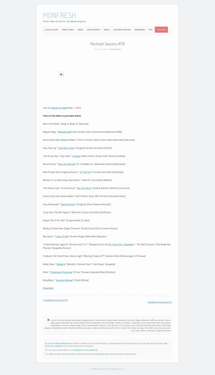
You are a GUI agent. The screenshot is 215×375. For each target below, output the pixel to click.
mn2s (83, 325)
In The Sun (85, 172)
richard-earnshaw (75, 328)
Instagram (78, 350)
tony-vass (158, 328)
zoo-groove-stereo (163, 330)
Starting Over (68, 204)
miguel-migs (75, 325)
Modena (61, 264)
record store (69, 354)
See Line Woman (67, 164)
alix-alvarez (65, 320)
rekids (64, 328)
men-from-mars (153, 322)
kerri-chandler (108, 322)
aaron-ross (55, 320)
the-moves (131, 328)
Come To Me (62, 236)
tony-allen (148, 328)
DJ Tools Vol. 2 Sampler (121, 244)
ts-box (117, 328)
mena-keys (165, 322)
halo (71, 322)
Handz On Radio (59, 107)
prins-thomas (136, 325)
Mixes (80, 29)
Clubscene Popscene (61, 272)
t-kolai (123, 328)
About (107, 29)
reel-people (56, 328)
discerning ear (78, 21)
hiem (76, 322)
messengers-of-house (59, 325)
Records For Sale (122, 29)
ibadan (82, 322)
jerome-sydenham (93, 322)
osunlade (126, 325)
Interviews (140, 29)
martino (127, 322)
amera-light (76, 320)
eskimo (161, 320)
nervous (102, 325)
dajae (138, 320)
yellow (142, 330)
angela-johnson (88, 320)
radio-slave (165, 325)
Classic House (51, 29)
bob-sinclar (100, 320)
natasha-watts (92, 325)
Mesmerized (64, 131)
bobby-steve (111, 320)
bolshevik (122, 320)
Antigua (76, 156)
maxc (143, 322)
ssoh (112, 328)
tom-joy (140, 328)
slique (94, 328)
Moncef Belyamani (63, 343)
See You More (84, 188)
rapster (47, 328)
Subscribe (161, 29)
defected (144, 320)
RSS (151, 29)
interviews (99, 354)
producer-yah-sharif (151, 325)
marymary (135, 322)
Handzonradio (115, 49)
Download (48, 288)
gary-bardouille (61, 322)
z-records (150, 330)
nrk (120, 325)
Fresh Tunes (68, 29)
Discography (93, 29)
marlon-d (119, 322)
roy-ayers (88, 328)
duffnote (153, 320)
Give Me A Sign (66, 148)
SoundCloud (92, 350)
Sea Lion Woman (64, 280)
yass (137, 330)
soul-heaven (103, 328)
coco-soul (131, 320)
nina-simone (112, 325)
